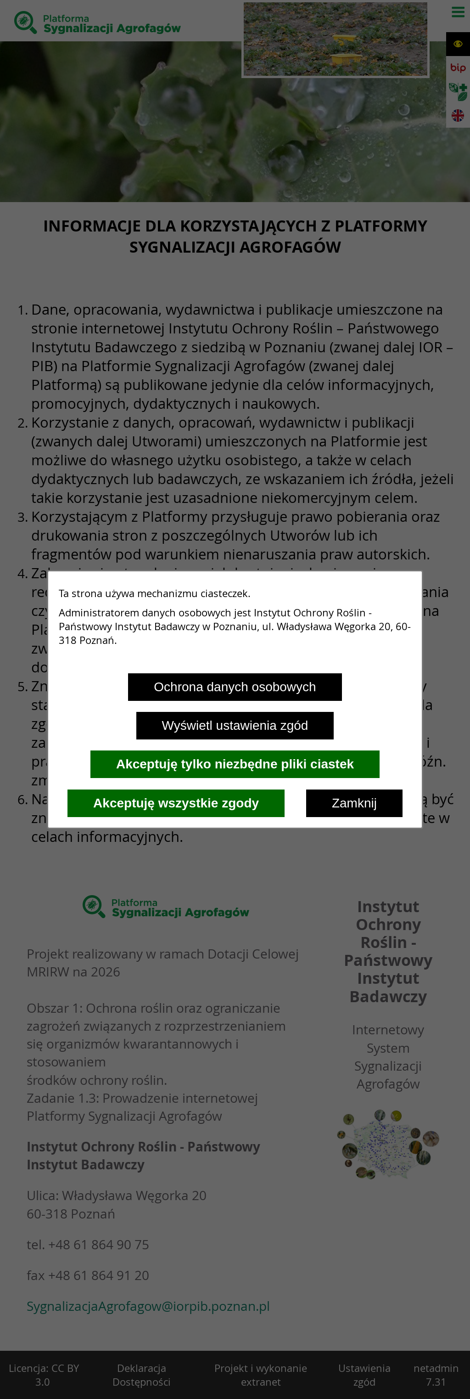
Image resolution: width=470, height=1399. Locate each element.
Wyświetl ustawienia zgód (235, 725)
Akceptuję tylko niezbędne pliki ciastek (235, 764)
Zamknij (354, 803)
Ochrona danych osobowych (235, 687)
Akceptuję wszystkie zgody (176, 803)
